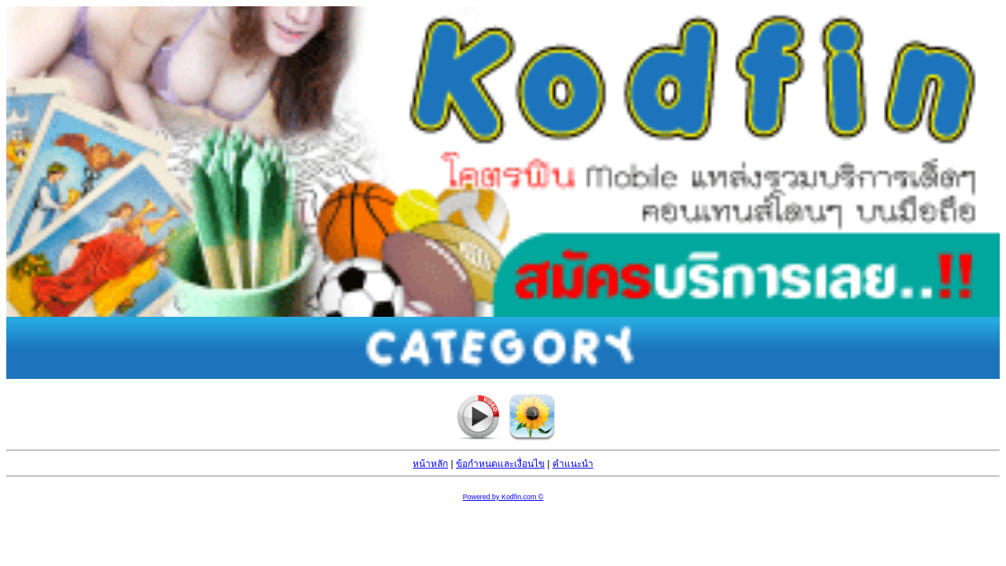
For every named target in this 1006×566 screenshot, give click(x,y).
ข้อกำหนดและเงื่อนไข (500, 463)
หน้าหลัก (430, 463)
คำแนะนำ (573, 463)
